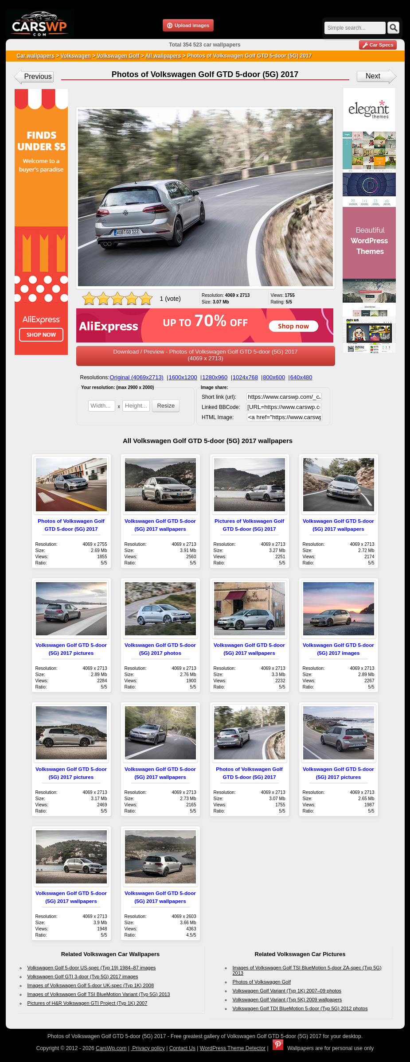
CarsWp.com (111, 1048)
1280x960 (214, 377)
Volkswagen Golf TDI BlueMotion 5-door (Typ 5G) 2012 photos (300, 1008)
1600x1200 (182, 377)
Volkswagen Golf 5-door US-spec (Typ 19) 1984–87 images (91, 967)
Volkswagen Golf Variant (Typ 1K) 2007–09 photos (287, 990)
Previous (38, 76)
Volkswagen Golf (117, 56)
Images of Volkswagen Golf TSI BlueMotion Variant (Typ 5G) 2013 (98, 994)
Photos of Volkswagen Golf (262, 981)
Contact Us (182, 1048)
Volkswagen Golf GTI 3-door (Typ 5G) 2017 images (82, 976)
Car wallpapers (36, 56)
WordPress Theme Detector (233, 1048)
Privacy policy (148, 1048)
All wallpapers (163, 56)
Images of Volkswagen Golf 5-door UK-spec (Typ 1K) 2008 (90, 985)
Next (373, 76)
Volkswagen (76, 56)
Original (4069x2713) (137, 377)
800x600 (274, 377)
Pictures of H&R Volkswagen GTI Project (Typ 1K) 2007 (87, 1003)
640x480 (301, 377)
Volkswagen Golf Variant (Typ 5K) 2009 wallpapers (287, 999)
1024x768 (245, 377)
